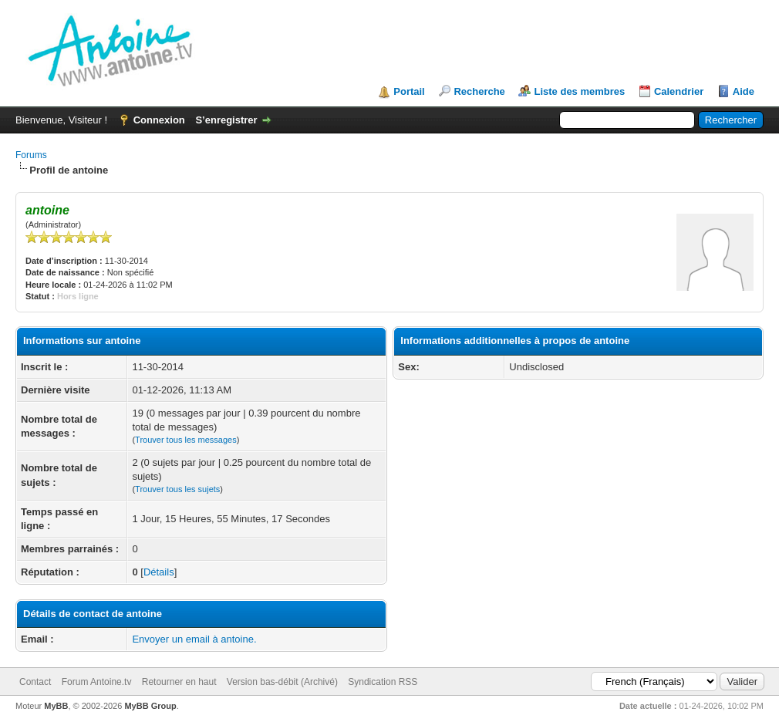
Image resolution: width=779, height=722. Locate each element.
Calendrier (678, 91)
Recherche (479, 91)
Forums (31, 155)
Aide (743, 91)
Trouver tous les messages (186, 439)
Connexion (159, 120)
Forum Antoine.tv (97, 681)
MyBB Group (150, 705)
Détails (158, 572)
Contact (35, 681)
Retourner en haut (179, 681)
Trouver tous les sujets (177, 489)
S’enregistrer (226, 120)
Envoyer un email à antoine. (194, 639)
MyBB (56, 705)
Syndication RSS (382, 681)
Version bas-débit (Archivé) (282, 681)
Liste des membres (579, 91)
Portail (408, 91)
